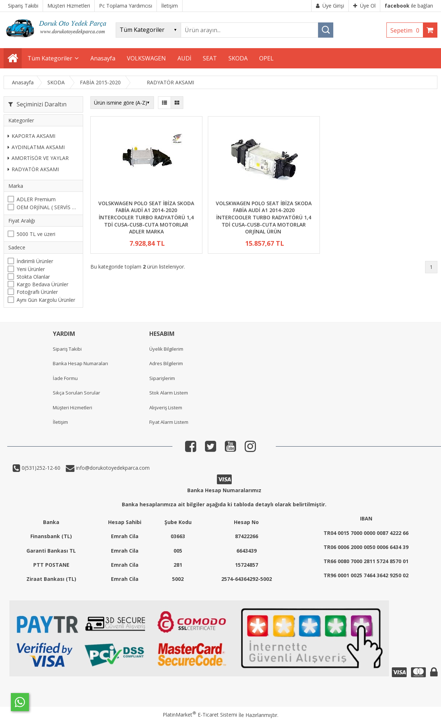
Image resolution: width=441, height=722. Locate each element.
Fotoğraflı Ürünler (37, 291)
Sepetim (406, 30)
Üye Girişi (330, 5)
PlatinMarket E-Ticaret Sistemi (200, 714)
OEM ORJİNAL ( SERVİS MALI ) (48, 207)
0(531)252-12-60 (40, 467)
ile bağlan (409, 5)
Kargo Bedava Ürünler (42, 284)
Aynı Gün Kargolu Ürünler (46, 299)
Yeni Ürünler (31, 269)
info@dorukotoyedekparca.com (112, 467)
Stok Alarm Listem (168, 392)
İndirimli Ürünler (35, 261)
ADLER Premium (36, 199)
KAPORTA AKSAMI (31, 135)
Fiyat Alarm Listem (168, 422)
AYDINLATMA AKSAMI (36, 147)
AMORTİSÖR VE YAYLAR (38, 158)
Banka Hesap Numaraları (80, 363)
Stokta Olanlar (33, 276)
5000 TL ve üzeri (36, 234)
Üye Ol (364, 5)
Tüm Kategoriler (49, 58)
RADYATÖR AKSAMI (33, 169)
